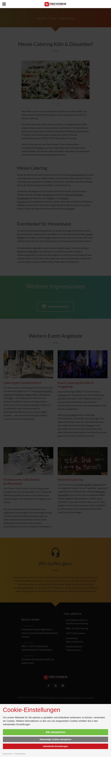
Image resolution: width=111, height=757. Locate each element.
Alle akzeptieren (55, 732)
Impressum (7, 754)
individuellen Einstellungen (16, 724)
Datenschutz (20, 754)
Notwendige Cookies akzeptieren (55, 739)
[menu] (4, 4)
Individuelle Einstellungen (55, 746)
